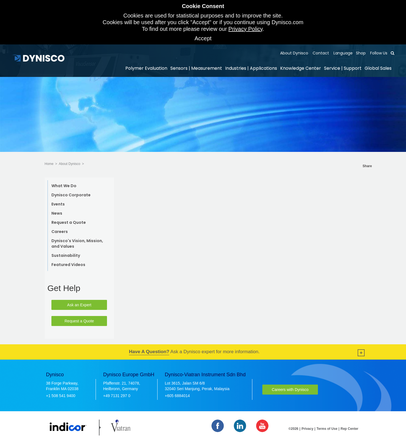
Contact (320, 53)
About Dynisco (294, 53)
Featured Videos (68, 264)
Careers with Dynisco (290, 389)
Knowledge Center (300, 68)
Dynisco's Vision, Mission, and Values (77, 243)
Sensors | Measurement (196, 68)
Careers (59, 231)
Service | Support (343, 68)
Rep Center (349, 429)
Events (58, 204)
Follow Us (378, 53)
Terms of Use (327, 429)
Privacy (307, 429)
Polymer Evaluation (146, 68)
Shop (361, 53)
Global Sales (378, 68)
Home (49, 164)
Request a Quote (68, 222)
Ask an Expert (79, 305)
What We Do (63, 186)
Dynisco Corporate (71, 195)
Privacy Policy (245, 29)
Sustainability (65, 255)
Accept (203, 38)
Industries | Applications (251, 68)
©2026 (293, 429)
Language (342, 53)
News (56, 213)
